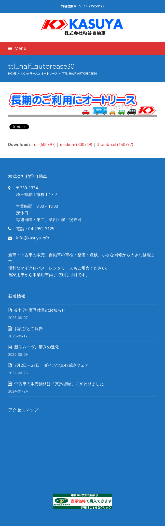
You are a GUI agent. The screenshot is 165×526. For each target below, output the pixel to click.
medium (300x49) (76, 144)
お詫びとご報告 (28, 328)
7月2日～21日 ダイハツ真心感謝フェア (51, 365)
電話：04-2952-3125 (35, 228)
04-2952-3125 (94, 6)
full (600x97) (44, 144)
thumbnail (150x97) (115, 144)
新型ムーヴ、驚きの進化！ (38, 347)
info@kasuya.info (32, 238)
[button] (17, 48)
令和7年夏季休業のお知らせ (39, 310)
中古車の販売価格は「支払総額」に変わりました (59, 383)
